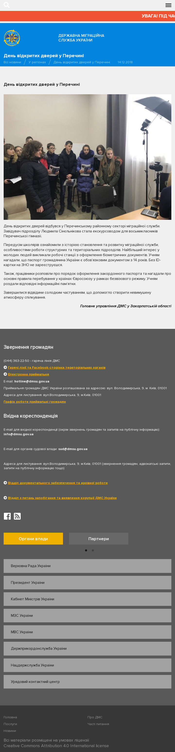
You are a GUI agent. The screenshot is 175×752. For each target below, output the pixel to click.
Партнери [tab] (98, 538)
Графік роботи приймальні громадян (35, 402)
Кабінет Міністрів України (32, 599)
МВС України (22, 632)
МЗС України (22, 615)
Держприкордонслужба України (39, 648)
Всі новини (12, 62)
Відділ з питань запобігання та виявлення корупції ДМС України (62, 498)
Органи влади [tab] (33, 538)
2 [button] (92, 550)
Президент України (27, 582)
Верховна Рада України (31, 565)
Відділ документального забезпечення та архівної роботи (58, 483)
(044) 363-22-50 (16, 361)
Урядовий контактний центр (35, 681)
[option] (36, 540)
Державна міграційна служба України (81, 38)
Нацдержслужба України (32, 665)
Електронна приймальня (28, 374)
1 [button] (86, 550)
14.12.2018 (125, 62)
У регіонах (37, 62)
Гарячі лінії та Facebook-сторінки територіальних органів (56, 367)
